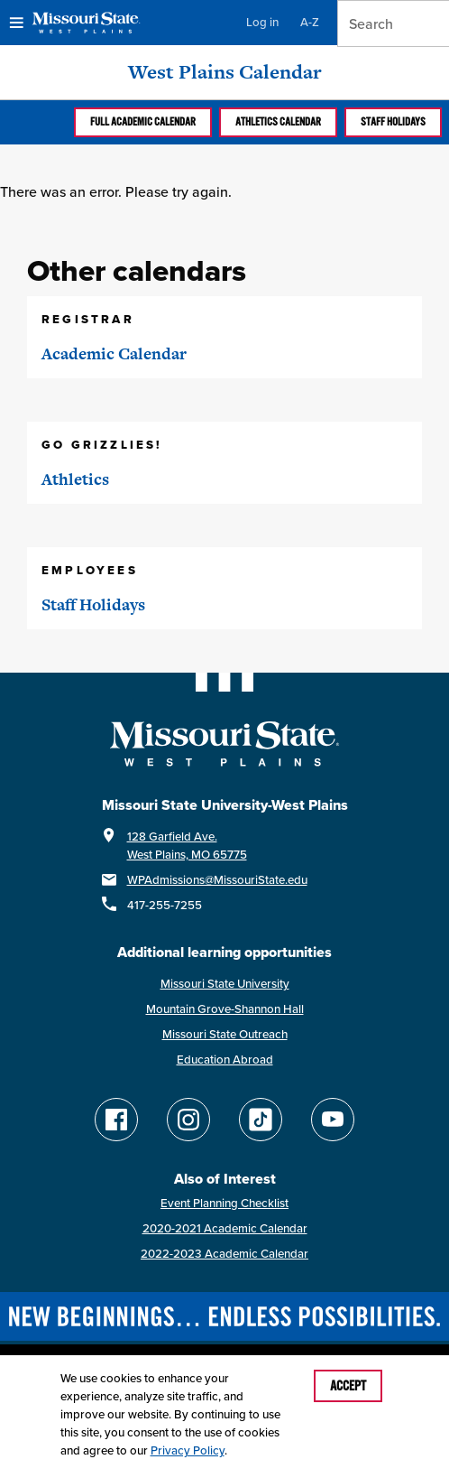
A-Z (309, 22)
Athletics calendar (278, 122)
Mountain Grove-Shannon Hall (225, 1009)
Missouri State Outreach (225, 1034)
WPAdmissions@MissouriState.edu (217, 879)
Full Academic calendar (143, 122)
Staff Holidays (393, 122)
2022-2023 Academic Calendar (224, 1253)
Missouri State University (224, 983)
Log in (262, 22)
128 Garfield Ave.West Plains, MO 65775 (187, 845)
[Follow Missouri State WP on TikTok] (260, 1119)
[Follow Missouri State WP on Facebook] (116, 1119)
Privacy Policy (187, 1450)
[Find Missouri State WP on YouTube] (332, 1119)
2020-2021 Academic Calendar (224, 1228)
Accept (348, 1386)
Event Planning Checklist (224, 1203)
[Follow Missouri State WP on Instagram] (188, 1119)
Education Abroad (225, 1059)
